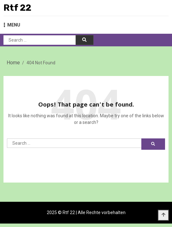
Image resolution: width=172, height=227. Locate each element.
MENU (11, 24)
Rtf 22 (17, 8)
